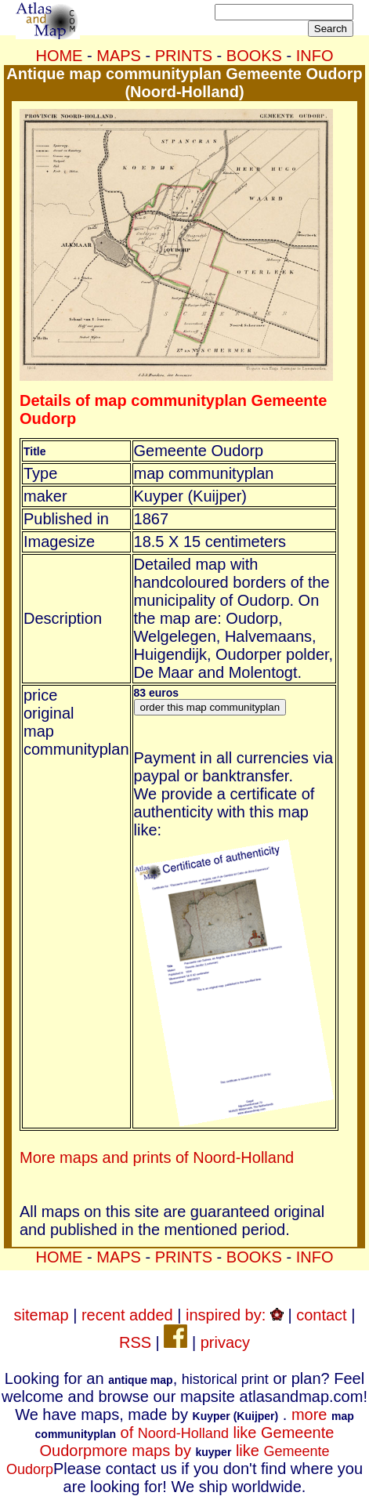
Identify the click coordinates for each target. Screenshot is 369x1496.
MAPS (118, 55)
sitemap (41, 1315)
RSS (135, 1342)
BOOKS (254, 55)
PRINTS (183, 55)
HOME (58, 55)
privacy (225, 1342)
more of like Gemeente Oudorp (194, 1432)
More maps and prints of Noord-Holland (157, 1157)
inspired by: (235, 1315)
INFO (315, 55)
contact (321, 1315)
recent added (127, 1315)
